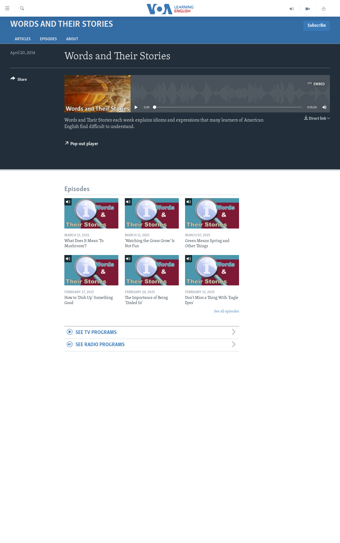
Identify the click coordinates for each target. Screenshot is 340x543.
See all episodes (226, 311)
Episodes (48, 39)
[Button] (18, 80)
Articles (23, 39)
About (72, 39)
